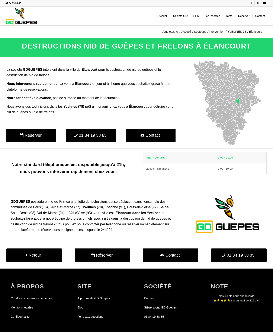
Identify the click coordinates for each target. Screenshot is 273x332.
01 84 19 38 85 (13, 3)
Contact (149, 298)
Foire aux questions (90, 316)
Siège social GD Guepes (160, 307)
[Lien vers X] (258, 3)
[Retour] (34, 255)
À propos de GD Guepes (93, 298)
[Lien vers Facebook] (251, 3)
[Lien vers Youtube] (264, 3)
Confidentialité (20, 316)
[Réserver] (31, 135)
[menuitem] (163, 16)
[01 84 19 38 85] (91, 135)
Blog (80, 307)
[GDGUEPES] (21, 16)
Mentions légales (22, 307)
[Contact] (151, 135)
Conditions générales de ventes (31, 298)
